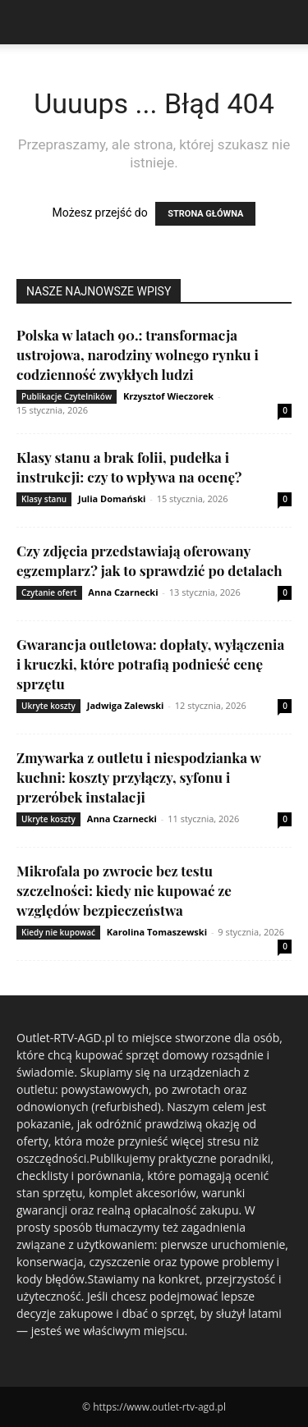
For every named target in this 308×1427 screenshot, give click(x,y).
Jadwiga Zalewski (125, 705)
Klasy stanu (44, 499)
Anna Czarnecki (123, 592)
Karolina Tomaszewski (157, 932)
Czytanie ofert (49, 592)
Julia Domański (111, 498)
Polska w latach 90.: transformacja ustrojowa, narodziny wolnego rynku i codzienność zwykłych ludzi (137, 354)
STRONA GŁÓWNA (205, 213)
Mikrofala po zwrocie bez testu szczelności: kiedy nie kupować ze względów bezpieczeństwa (124, 890)
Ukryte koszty (48, 705)
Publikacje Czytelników (66, 396)
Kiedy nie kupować (58, 932)
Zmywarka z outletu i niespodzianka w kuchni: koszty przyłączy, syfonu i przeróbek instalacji (138, 777)
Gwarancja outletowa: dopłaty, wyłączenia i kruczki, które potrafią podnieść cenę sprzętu (150, 664)
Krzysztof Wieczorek (168, 396)
